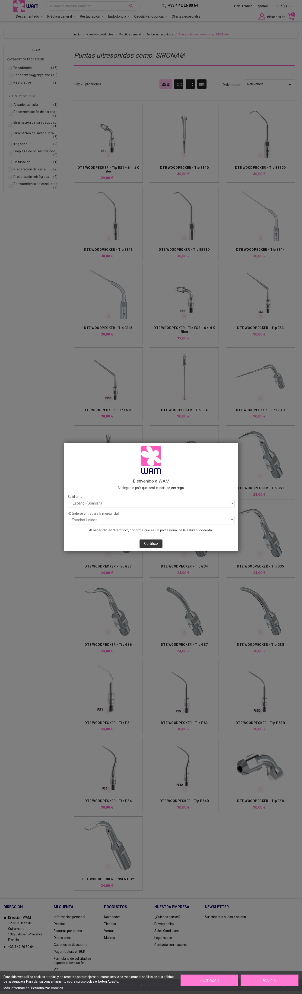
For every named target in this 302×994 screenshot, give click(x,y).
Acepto (270, 980)
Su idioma (75, 497)
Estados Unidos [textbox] (84, 520)
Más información (16, 988)
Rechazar (209, 980)
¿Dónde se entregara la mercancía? (93, 513)
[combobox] (151, 520)
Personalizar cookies (47, 988)
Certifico (151, 543)
